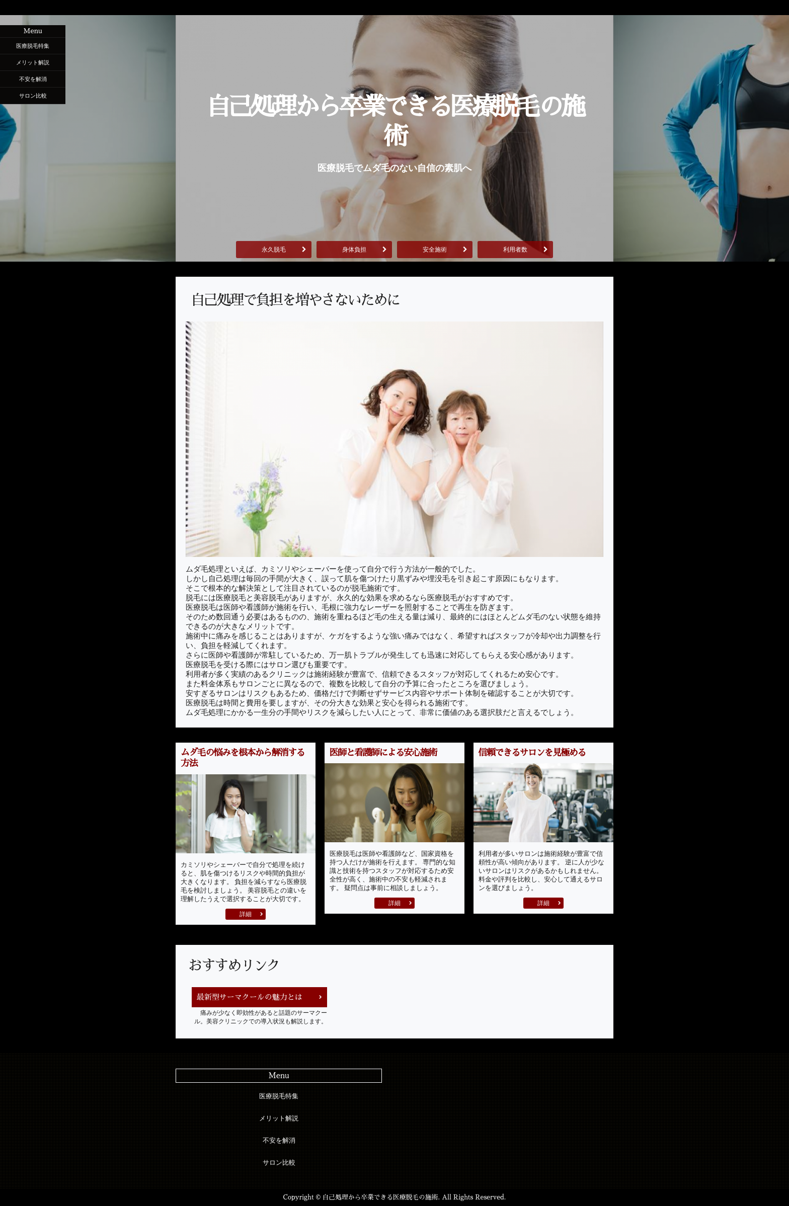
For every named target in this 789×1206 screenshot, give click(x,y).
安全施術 (435, 249)
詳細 (246, 914)
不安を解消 (33, 79)
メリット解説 (32, 62)
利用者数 (515, 249)
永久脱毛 (274, 249)
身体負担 (354, 249)
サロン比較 (33, 96)
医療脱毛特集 (32, 46)
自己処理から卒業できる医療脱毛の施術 (394, 122)
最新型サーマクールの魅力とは (249, 997)
